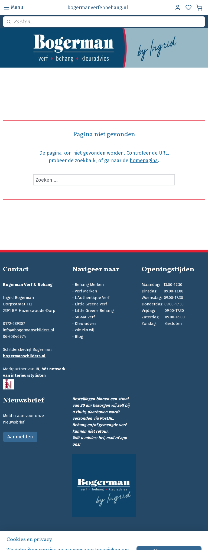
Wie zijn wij (84, 330)
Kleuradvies (85, 323)
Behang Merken (89, 284)
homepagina (144, 161)
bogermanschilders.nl (24, 356)
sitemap (130, 540)
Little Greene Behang (94, 310)
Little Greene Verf (91, 304)
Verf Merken (86, 291)
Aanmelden (20, 437)
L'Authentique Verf (92, 297)
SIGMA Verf (85, 317)
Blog (79, 336)
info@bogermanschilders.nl (28, 330)
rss (140, 540)
